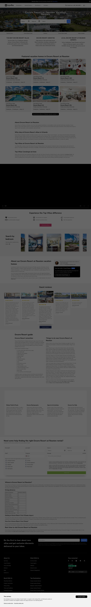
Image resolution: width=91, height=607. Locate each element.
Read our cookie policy (8, 603)
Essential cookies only (18, 603)
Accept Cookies (81, 596)
